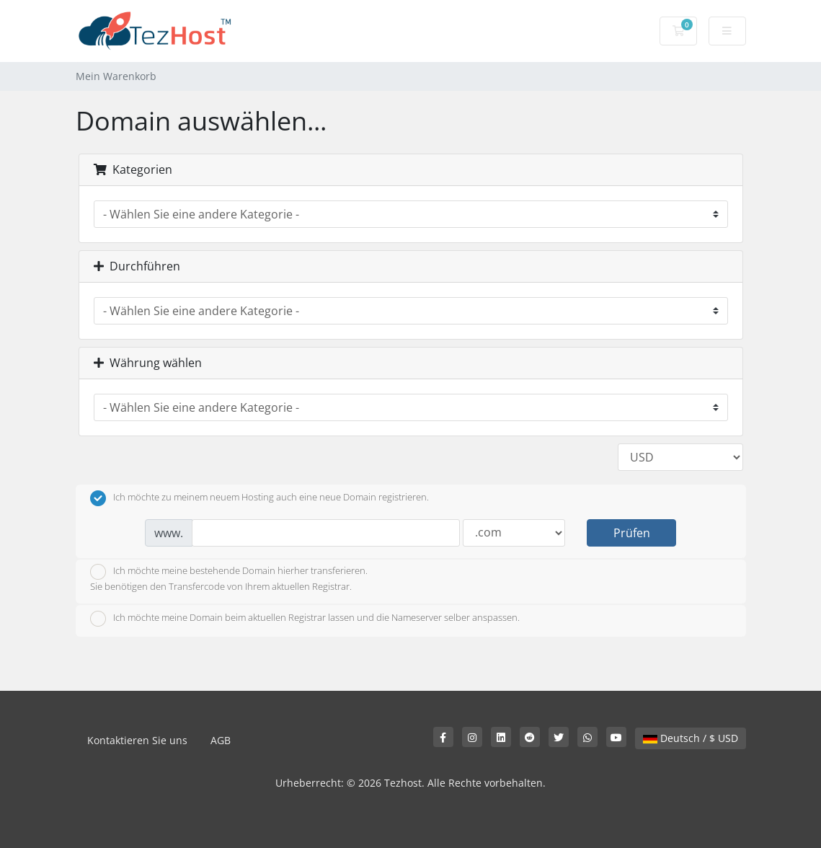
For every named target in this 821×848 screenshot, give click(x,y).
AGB (220, 740)
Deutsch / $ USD (690, 738)
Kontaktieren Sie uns (137, 740)
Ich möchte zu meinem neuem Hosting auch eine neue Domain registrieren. (259, 498)
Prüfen (631, 533)
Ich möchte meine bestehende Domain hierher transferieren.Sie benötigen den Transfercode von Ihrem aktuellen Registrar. (229, 578)
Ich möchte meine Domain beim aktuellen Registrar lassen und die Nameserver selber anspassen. (305, 619)
